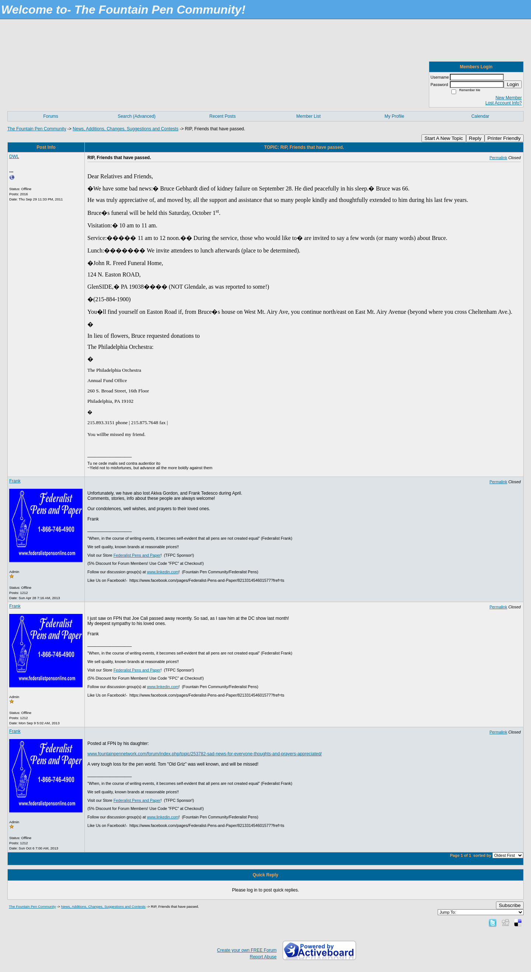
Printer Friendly (504, 138)
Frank (15, 481)
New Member (509, 97)
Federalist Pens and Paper (137, 555)
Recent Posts (222, 116)
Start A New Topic (443, 138)
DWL (14, 156)
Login (513, 84)
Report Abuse (263, 956)
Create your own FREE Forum (247, 950)
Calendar (480, 116)
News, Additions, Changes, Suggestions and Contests (125, 128)
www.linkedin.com (162, 572)
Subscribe (510, 905)
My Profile (394, 116)
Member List (308, 116)
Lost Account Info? (503, 103)
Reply (475, 138)
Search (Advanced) (137, 116)
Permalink (498, 157)
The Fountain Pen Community (36, 128)
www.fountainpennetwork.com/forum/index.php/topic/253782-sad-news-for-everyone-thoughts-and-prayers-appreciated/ (204, 753)
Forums (50, 116)
